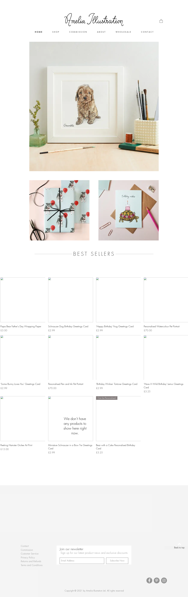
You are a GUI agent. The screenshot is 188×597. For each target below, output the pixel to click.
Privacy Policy (28, 557)
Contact (25, 546)
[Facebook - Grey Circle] (149, 580)
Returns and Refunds (31, 561)
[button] (161, 21)
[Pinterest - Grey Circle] (157, 580)
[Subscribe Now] (117, 560)
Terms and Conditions (31, 565)
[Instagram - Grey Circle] (164, 580)
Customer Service (29, 553)
